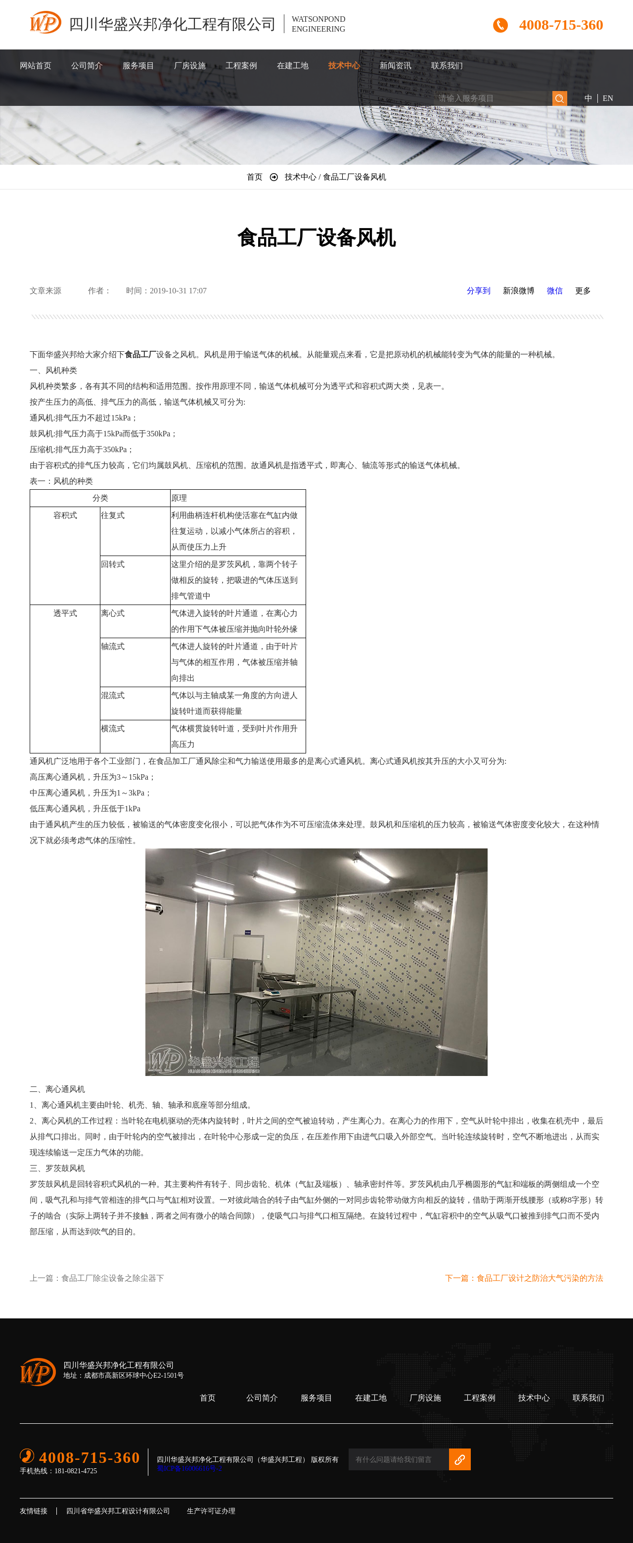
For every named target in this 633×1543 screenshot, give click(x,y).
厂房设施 (190, 65)
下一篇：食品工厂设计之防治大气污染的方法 (524, 1278)
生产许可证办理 (211, 1511)
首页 (208, 1398)
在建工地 (293, 65)
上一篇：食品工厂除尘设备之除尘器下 (97, 1278)
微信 (555, 290)
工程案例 (241, 65)
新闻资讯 (395, 65)
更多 (583, 290)
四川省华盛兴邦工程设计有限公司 (118, 1511)
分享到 (479, 290)
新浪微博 (519, 290)
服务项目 (138, 65)
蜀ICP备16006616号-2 (189, 1468)
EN (608, 98)
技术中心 (344, 65)
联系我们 (447, 65)
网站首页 (35, 65)
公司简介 (87, 65)
